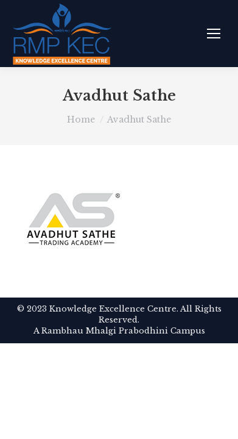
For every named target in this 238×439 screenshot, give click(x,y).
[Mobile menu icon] (213, 33)
